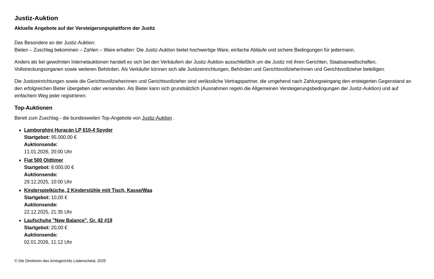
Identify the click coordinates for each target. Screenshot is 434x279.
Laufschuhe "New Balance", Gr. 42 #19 (68, 220)
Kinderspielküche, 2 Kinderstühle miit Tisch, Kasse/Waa (88, 190)
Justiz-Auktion (157, 118)
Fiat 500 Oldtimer (43, 160)
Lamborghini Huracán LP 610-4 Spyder (68, 130)
